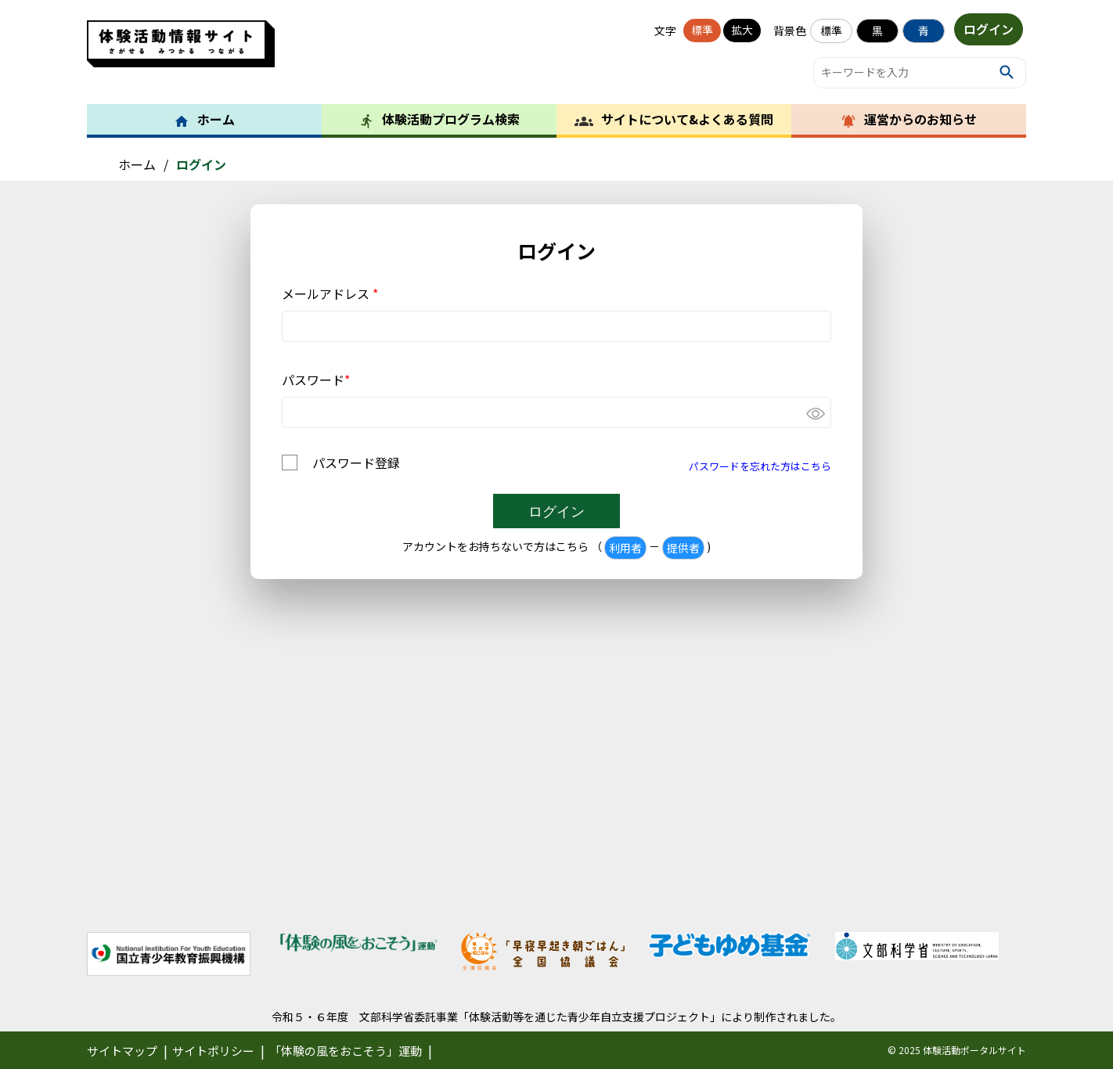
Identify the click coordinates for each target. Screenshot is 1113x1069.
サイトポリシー (213, 1050)
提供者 (683, 548)
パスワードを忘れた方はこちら (760, 466)
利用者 (625, 548)
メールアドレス (330, 293)
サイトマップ (122, 1050)
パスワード (316, 379)
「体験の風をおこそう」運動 (345, 1050)
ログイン (989, 29)
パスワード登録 (356, 462)
